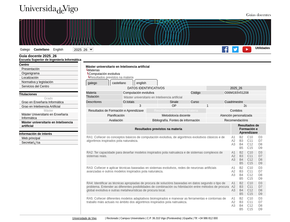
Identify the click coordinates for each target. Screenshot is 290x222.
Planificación (116, 115)
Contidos (236, 110)
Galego (25, 49)
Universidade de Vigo (84, 218)
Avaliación (116, 120)
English (58, 49)
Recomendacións (236, 120)
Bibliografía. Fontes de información (176, 120)
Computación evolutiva (104, 74)
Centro (24, 64)
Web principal (31, 138)
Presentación (31, 69)
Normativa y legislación (37, 82)
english (141, 83)
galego (92, 83)
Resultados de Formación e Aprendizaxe (115, 110)
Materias (94, 70)
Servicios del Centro (35, 86)
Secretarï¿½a (31, 142)
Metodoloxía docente (176, 115)
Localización (30, 77)
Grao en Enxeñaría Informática (43, 102)
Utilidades (262, 48)
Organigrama (31, 73)
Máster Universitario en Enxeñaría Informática (45, 116)
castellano (119, 83)
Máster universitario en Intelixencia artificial (47, 124)
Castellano (41, 49)
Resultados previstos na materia (176, 110)
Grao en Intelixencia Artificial (41, 106)
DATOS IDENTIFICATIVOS (145, 88)
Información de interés (35, 134)
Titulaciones (28, 94)
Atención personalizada (236, 115)
